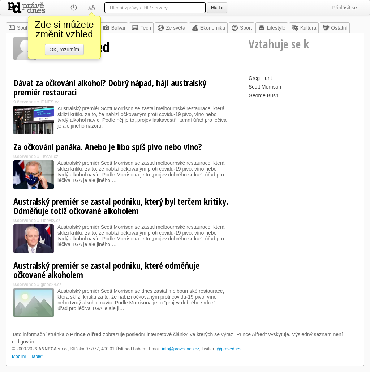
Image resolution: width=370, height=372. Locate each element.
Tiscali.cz (49, 156)
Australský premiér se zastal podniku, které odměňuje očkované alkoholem (106, 270)
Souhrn (20, 27)
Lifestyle (271, 27)
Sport (241, 27)
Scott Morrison (265, 87)
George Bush (264, 95)
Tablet (37, 356)
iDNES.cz (49, 101)
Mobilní (19, 356)
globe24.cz (50, 284)
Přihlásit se (344, 7)
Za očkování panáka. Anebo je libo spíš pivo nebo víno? (107, 147)
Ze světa (171, 27)
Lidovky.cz (50, 220)
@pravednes (229, 348)
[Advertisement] (303, 146)
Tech (141, 27)
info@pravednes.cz (180, 348)
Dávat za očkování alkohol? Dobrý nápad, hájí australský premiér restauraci (109, 87)
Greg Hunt (260, 78)
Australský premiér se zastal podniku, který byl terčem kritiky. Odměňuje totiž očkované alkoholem (120, 206)
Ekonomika (208, 27)
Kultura (304, 27)
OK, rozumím (64, 49)
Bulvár (114, 27)
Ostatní (334, 27)
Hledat (217, 7)
